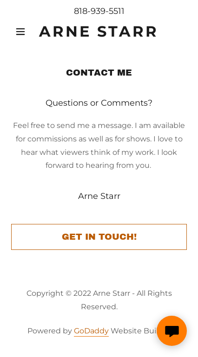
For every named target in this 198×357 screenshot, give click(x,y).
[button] (24, 31)
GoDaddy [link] (91, 330)
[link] (99, 31)
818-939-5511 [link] (99, 11)
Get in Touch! (99, 237)
